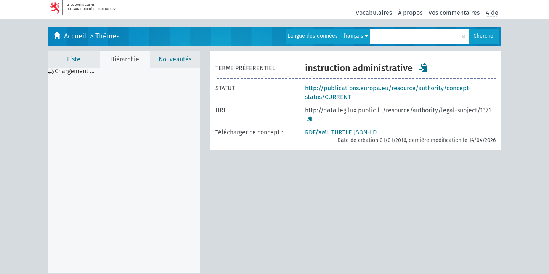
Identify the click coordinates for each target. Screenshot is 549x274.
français (356, 36)
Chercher (484, 36)
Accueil (76, 36)
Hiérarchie (124, 59)
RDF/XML (317, 132)
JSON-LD (365, 132)
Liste (73, 59)
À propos (410, 12)
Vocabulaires (374, 12)
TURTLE (341, 132)
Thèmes (107, 36)
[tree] (124, 170)
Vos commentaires (454, 12)
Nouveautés (175, 59)
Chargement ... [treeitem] (75, 71)
